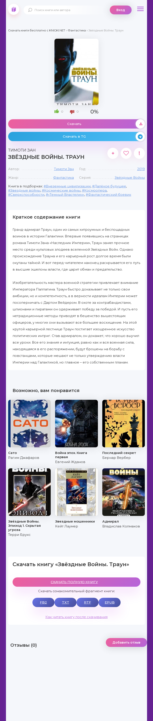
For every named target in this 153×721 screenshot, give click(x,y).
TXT (65, 602)
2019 (141, 169)
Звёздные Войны (130, 177)
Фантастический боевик (109, 194)
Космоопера (95, 190)
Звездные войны (25, 190)
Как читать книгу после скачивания (76, 617)
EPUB (110, 602)
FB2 (43, 602)
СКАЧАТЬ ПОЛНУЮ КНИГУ (74, 582)
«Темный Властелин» (66, 194)
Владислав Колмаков (121, 526)
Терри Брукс (19, 535)
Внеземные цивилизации (68, 186)
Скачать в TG (104, 136)
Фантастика (63, 177)
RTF (87, 602)
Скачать (106, 124)
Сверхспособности (27, 194)
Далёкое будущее (110, 186)
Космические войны (62, 190)
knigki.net (13, 9)
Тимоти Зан (64, 169)
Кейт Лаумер (66, 526)
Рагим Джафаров (23, 458)
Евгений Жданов (70, 462)
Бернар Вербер (116, 458)
